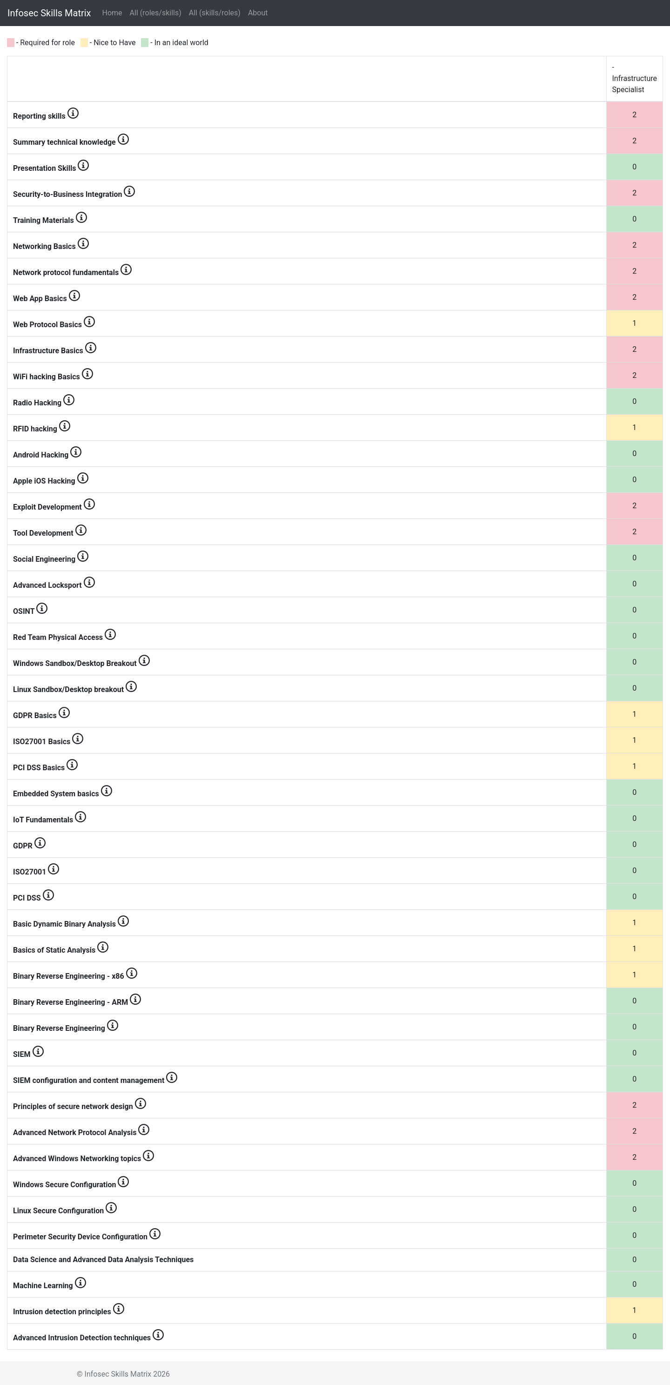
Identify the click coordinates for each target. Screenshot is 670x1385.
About (258, 12)
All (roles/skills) (155, 12)
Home (114, 12)
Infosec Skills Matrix (49, 13)
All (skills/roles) (215, 12)
